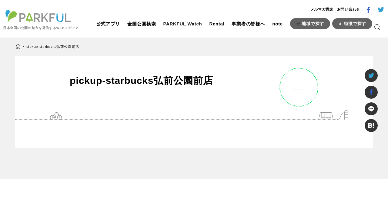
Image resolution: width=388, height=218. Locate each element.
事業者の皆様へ (248, 23)
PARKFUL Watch (182, 23)
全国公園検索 (141, 23)
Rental (216, 23)
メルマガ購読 (321, 9)
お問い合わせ (348, 9)
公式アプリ (108, 23)
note (277, 23)
